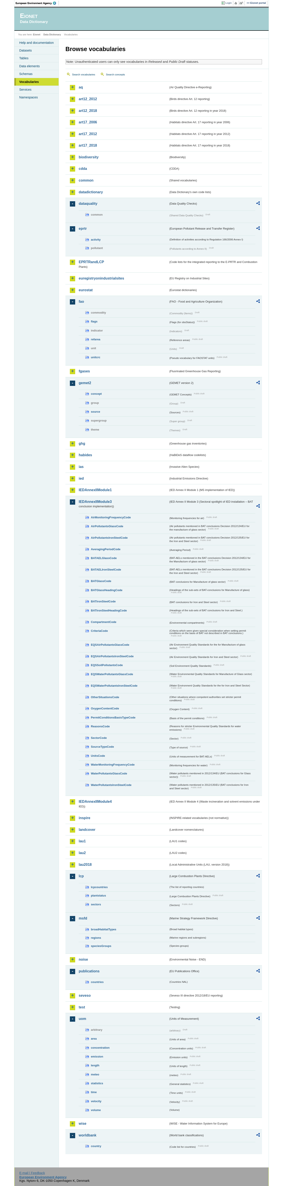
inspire (84, 818)
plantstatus (98, 895)
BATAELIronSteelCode (106, 569)
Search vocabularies (83, 74)
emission (97, 1056)
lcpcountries (99, 887)
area (94, 1038)
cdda (83, 169)
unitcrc (95, 357)
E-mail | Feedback (32, 1173)
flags (94, 321)
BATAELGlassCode (104, 558)
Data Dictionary (52, 34)
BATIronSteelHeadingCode (109, 610)
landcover (87, 830)
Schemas (26, 74)
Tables (24, 58)
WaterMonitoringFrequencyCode (113, 764)
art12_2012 (88, 99)
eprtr (83, 228)
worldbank (87, 1135)
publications (89, 971)
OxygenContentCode (105, 708)
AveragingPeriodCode (105, 549)
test (82, 1007)
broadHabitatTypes (103, 929)
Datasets (25, 50)
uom (82, 1019)
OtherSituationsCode (105, 697)
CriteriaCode (99, 630)
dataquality (88, 203)
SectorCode (99, 738)
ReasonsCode (100, 726)
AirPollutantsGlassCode (107, 526)
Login (229, 3)
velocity (96, 1101)
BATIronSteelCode (103, 601)
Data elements (29, 66)
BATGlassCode (101, 581)
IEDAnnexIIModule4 (95, 801)
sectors (96, 904)
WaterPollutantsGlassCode (109, 773)
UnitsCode (98, 755)
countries (97, 982)
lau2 (82, 853)
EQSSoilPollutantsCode (107, 665)
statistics (97, 1083)
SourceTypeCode (102, 746)
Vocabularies (29, 82)
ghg (82, 443)
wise (82, 1123)
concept (96, 393)
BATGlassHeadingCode (106, 590)
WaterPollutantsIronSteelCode (111, 785)
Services (25, 89)
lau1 (82, 841)
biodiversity (89, 157)
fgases (84, 371)
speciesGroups (101, 946)
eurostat (86, 290)
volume (96, 1110)
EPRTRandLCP (91, 262)
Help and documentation (36, 42)
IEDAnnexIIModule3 (95, 502)
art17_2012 (88, 134)
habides (85, 455)
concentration (100, 1047)
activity (96, 239)
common (86, 180)
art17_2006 (88, 122)
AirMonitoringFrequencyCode (111, 517)
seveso (85, 995)
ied (81, 478)
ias (81, 467)
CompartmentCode (103, 622)
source (95, 411)
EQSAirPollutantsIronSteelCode (112, 656)
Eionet (36, 34)
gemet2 (85, 383)
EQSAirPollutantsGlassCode (110, 644)
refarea (95, 339)
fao (81, 301)
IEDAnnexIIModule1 (95, 490)
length (95, 1065)
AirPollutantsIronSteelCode (109, 537)
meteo (95, 1074)
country (96, 1146)
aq (81, 87)
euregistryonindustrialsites (101, 278)
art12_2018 (88, 111)
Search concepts (115, 74)
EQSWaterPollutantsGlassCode (112, 674)
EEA (37, 3)
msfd (83, 918)
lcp (81, 876)
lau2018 (85, 864)
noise (83, 959)
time (94, 1092)
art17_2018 (88, 145)
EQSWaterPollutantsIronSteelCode (114, 685)
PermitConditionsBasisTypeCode (113, 717)
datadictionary (91, 192)
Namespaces (28, 97)
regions (96, 937)
